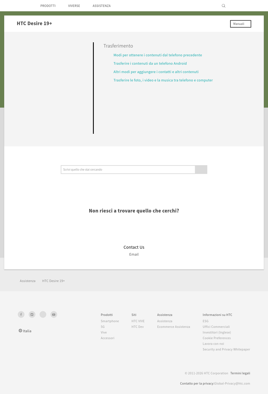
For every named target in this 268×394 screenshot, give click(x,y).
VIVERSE (77, 6)
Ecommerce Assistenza (168, 326)
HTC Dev (129, 326)
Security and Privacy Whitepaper (224, 349)
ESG (202, 321)
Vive (93, 332)
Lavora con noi (210, 343)
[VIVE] (244, 5)
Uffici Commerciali (213, 326)
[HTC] (23, 5)
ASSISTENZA (107, 6)
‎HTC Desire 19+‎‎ (56, 281)
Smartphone (99, 321)
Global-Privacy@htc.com (231, 383)
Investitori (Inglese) (214, 332)
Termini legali (240, 373)
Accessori (97, 338)
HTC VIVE (129, 321)
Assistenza (28, 281)
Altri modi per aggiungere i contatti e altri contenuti (159, 71)
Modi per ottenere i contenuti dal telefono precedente (162, 55)
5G (92, 326)
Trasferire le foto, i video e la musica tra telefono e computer (167, 80)
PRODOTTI (49, 6)
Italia (27, 331)
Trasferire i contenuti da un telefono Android (153, 63)
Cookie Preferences (214, 338)
